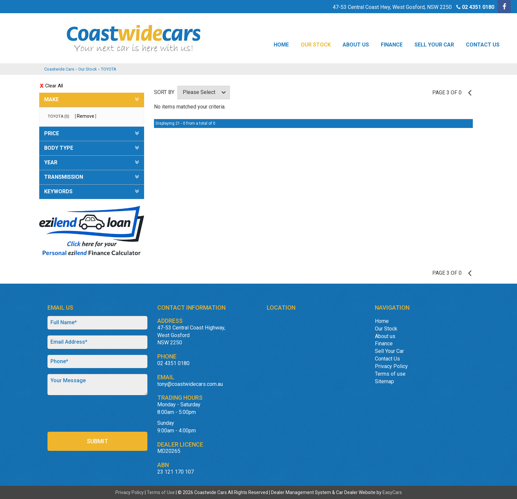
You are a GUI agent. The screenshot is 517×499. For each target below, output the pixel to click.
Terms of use (390, 374)
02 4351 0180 (478, 7)
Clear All (54, 86)
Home (281, 45)
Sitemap (384, 381)
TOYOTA (108, 69)
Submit (97, 441)
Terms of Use (161, 492)
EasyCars (392, 492)
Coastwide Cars (59, 69)
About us (356, 45)
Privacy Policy (391, 366)
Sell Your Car (434, 45)
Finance (392, 45)
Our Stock (316, 45)
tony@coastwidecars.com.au (190, 384)
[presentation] (97, 414)
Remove (85, 116)
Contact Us (483, 45)
